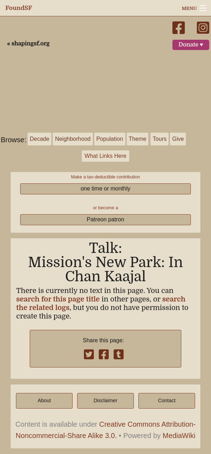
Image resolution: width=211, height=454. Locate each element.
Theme (138, 139)
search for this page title (58, 299)
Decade (39, 139)
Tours (159, 139)
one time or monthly (106, 189)
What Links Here (105, 156)
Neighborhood (73, 139)
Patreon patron (105, 219)
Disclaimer (105, 400)
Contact (167, 400)
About (44, 400)
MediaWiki (178, 435)
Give (178, 139)
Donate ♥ (190, 44)
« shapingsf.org (28, 43)
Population (109, 139)
